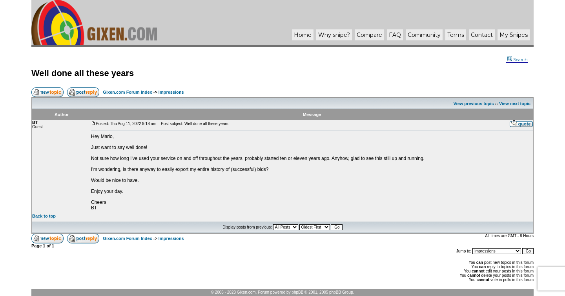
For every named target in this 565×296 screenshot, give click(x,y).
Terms (455, 34)
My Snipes (513, 34)
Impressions (171, 92)
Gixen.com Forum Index (127, 92)
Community (424, 34)
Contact (482, 34)
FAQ (395, 34)
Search (517, 59)
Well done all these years (82, 73)
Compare (369, 34)
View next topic (514, 103)
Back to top (44, 216)
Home (303, 34)
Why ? (334, 34)
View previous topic (473, 103)
